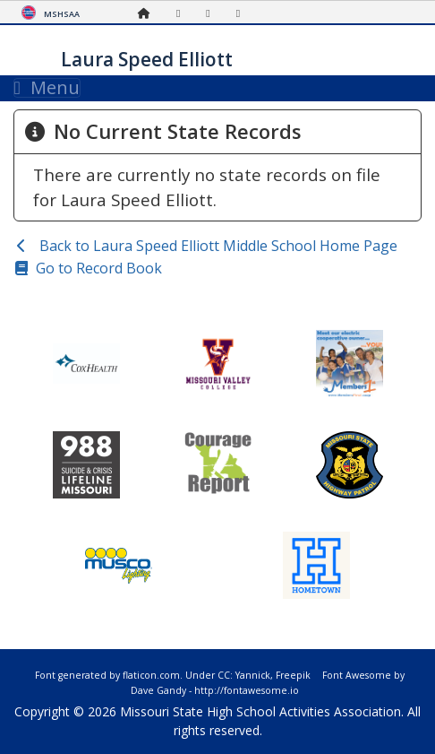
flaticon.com (151, 675)
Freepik (293, 675)
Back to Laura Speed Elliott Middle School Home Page (216, 246)
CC (224, 675)
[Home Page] (148, 13)
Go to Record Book (99, 268)
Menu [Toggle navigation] (47, 88)
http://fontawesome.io (246, 690)
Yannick (252, 675)
